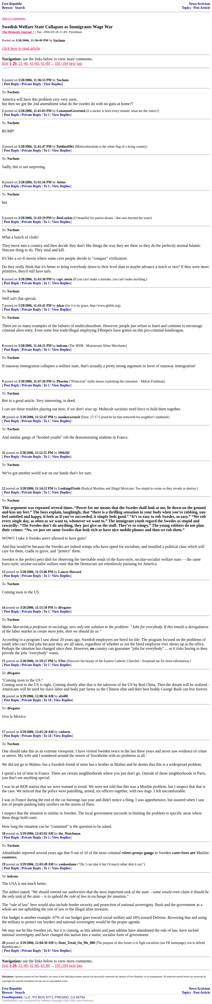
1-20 (12, 63)
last (79, 63)
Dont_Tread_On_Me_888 (77, 943)
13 (3, 572)
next (72, 63)
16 (3, 696)
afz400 (63, 696)
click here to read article (21, 48)
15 (3, 661)
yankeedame (67, 864)
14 (3, 607)
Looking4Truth (69, 488)
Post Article (201, 8)
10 (3, 417)
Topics (186, 8)
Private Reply (31, 84)
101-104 (61, 63)
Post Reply (11, 84)
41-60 (34, 63)
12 (3, 488)
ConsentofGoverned (71, 111)
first (5, 63)
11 (3, 453)
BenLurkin (64, 218)
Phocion (62, 381)
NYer (62, 661)
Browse (7, 8)
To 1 (47, 115)
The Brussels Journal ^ (18, 32)
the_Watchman (69, 833)
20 (3, 943)
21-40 (23, 63)
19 (3, 864)
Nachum (63, 80)
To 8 (47, 951)
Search (20, 8)
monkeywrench (69, 417)
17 (3, 732)
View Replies (53, 84)
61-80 (45, 63)
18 (3, 833)
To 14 (47, 700)
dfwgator (64, 607)
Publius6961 (65, 146)
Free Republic (12, 4)
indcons (62, 346)
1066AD (64, 453)
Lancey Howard (69, 572)
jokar (60, 305)
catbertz (64, 732)
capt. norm (64, 279)
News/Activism (199, 4)
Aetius (61, 182)
